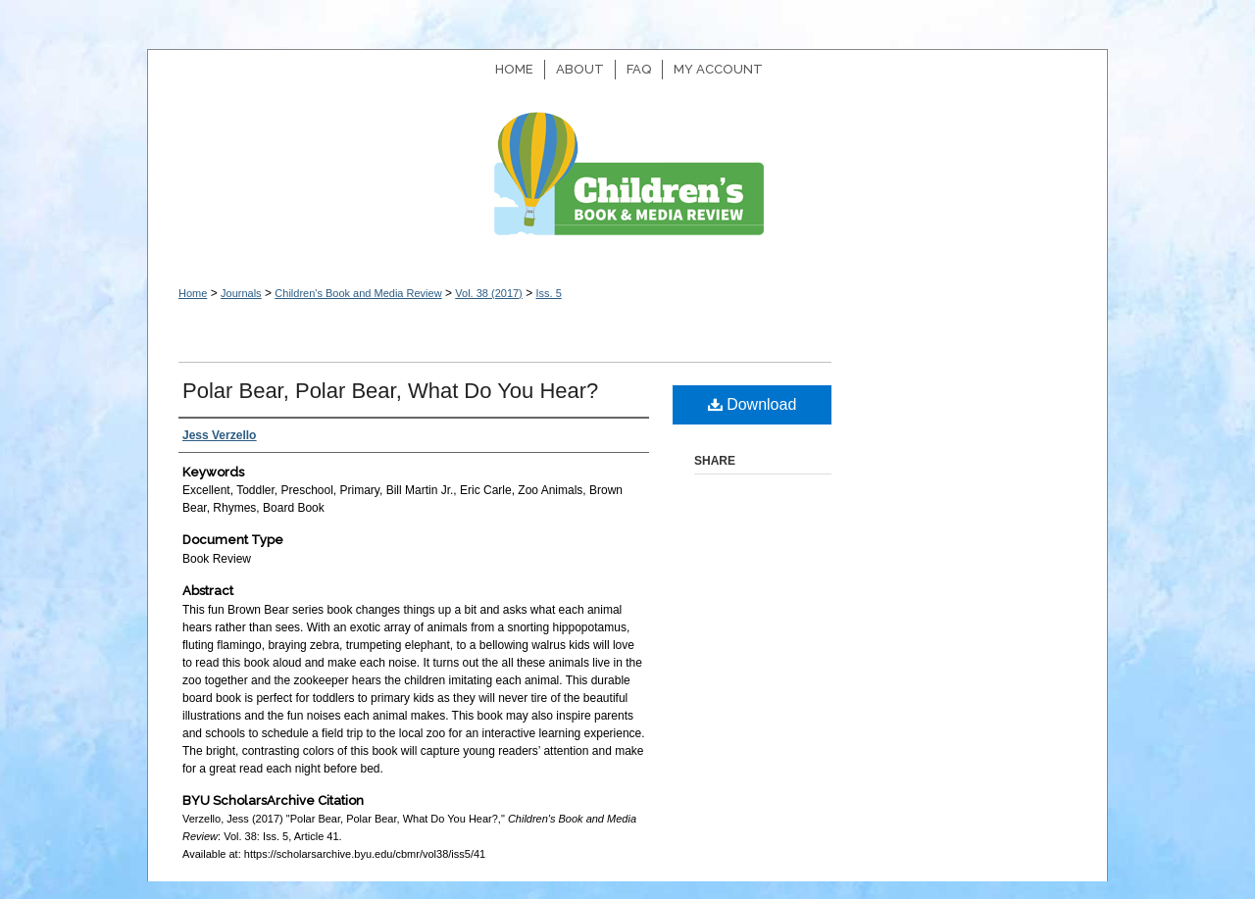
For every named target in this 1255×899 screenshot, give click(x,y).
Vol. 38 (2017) (489, 293)
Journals (241, 293)
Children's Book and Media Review (627, 184)
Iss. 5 (548, 293)
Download (752, 404)
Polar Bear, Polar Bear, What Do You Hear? (390, 390)
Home (192, 293)
